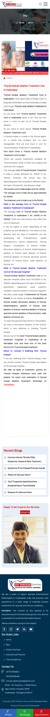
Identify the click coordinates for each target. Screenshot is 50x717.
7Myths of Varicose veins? (19, 475)
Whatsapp (24, 713)
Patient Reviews (13, 649)
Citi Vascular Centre (39, 701)
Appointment (41, 713)
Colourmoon (34, 705)
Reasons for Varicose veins (20, 492)
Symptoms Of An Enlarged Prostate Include (26, 468)
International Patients (15, 654)
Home (8, 639)
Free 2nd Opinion (13, 659)
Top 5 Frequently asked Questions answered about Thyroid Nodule (22, 483)
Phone (8, 713)
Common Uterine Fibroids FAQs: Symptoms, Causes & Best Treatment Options (24, 459)
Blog (8, 644)
